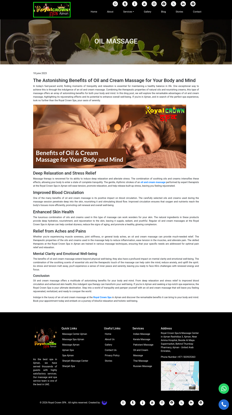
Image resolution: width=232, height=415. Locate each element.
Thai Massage (140, 360)
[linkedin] (183, 3)
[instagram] (154, 3)
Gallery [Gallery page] (108, 344)
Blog (163, 11)
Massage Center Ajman (74, 334)
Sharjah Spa (68, 366)
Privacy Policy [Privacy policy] (112, 355)
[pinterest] (193, 3)
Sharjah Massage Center (75, 360)
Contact (197, 11)
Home (94, 11)
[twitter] (173, 3)
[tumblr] (125, 3)
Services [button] (127, 11)
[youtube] (144, 3)
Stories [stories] (108, 360)
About (110, 11)
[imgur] (134, 3)
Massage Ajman (70, 344)
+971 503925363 (186, 357)
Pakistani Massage (143, 344)
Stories (179, 11)
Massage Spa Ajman (73, 339)
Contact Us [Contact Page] (111, 350)
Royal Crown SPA (57, 402)
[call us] (224, 404)
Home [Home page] (108, 334)
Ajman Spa (68, 350)
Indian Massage (141, 334)
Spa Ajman (68, 355)
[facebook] (163, 3)
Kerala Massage (141, 339)
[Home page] (45, 341)
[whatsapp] (123, 402)
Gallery (147, 11)
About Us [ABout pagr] (110, 339)
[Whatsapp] (115, 3)
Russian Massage (142, 366)
